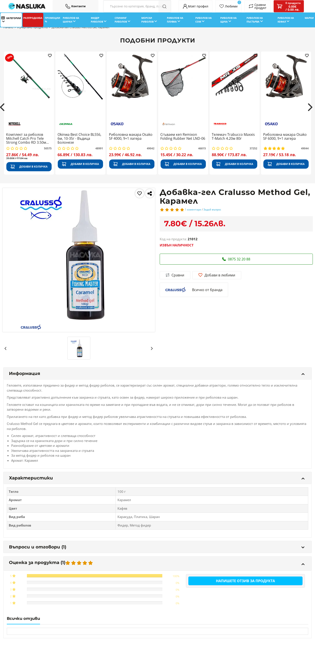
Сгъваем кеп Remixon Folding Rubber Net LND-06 (182, 137)
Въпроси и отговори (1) (156, 547)
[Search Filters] (137, 6)
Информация (156, 373)
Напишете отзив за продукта (245, 580)
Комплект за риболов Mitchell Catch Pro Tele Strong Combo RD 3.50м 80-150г (26, 139)
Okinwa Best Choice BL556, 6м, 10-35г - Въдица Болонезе (79, 139)
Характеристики (156, 478)
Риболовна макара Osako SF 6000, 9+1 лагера (285, 137)
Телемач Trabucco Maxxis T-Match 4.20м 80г (233, 137)
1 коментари (193, 209)
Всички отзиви (23, 618)
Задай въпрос (212, 209)
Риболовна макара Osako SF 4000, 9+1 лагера (130, 137)
